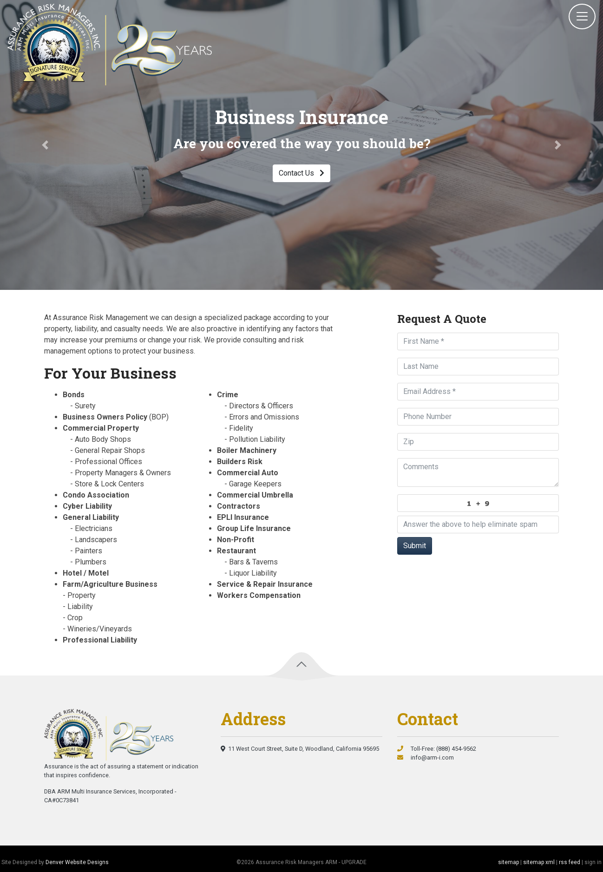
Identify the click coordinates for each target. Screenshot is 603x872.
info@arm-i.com (425, 757)
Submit (414, 545)
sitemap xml (539, 862)
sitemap (508, 862)
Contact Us (301, 173)
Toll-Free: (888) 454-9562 (436, 748)
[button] (45, 145)
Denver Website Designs (77, 862)
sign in (593, 862)
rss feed (569, 862)
